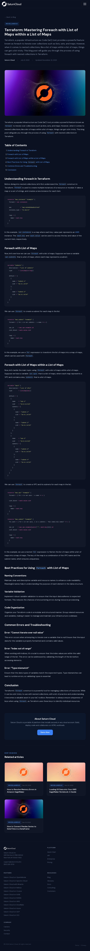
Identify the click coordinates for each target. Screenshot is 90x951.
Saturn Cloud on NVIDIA (12, 898)
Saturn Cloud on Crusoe (13, 891)
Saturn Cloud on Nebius (13, 888)
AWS (77, 232)
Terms (77, 945)
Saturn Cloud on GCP (12, 912)
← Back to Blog (10, 17)
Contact (7, 934)
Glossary (50, 881)
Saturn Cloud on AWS (12, 901)
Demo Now (45, 732)
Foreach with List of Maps (17, 154)
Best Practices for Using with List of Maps (28, 162)
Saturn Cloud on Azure (12, 908)
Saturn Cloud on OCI (11, 915)
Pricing (49, 862)
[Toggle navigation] (85, 4)
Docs (49, 884)
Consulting (51, 888)
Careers (7, 927)
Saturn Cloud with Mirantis (13, 884)
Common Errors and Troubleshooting (22, 166)
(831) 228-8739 (9, 864)
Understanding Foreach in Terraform (21, 150)
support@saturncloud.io (12, 862)
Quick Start (51, 852)
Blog (49, 877)
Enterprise (51, 859)
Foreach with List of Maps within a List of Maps (26, 158)
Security (7, 930)
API (48, 855)
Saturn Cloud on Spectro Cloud (15, 881)
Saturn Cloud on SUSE (12, 895)
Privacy (83, 945)
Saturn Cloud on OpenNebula (15, 877)
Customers (51, 891)
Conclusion (11, 170)
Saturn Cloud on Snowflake (14, 905)
